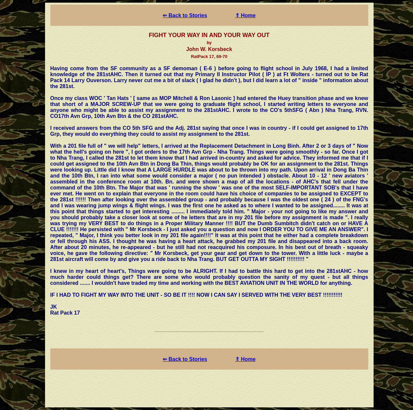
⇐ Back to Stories (185, 15)
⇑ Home (245, 15)
